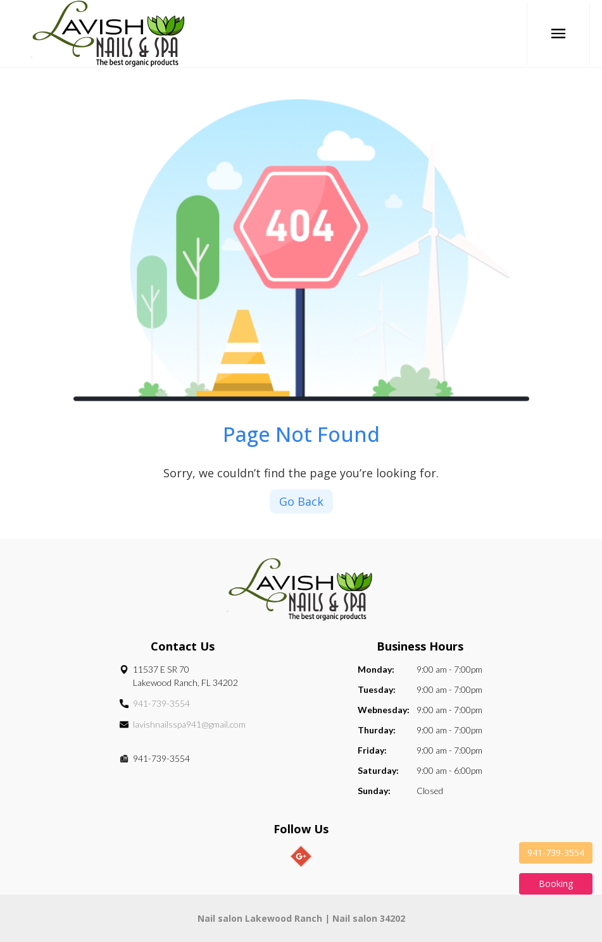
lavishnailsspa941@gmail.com (189, 724)
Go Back (301, 501)
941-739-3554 (161, 703)
